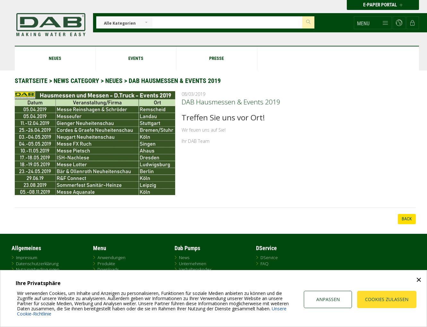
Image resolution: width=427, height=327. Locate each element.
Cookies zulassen (386, 299)
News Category (77, 81)
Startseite (31, 81)
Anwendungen (111, 257)
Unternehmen (192, 263)
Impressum (26, 257)
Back (407, 218)
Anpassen (328, 299)
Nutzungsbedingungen (37, 269)
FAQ (264, 263)
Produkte (106, 263)
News (184, 257)
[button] (372, 23)
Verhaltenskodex (195, 269)
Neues (114, 81)
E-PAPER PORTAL (383, 5)
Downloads (108, 269)
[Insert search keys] (227, 22)
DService (269, 257)
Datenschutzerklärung (37, 263)
